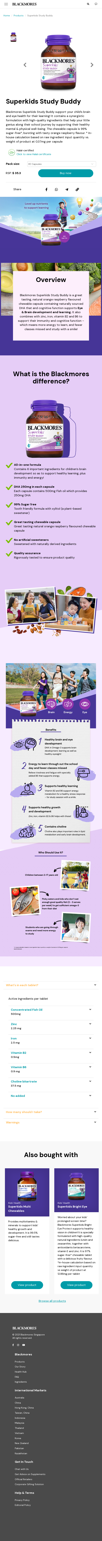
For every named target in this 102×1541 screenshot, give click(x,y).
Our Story (20, 1366)
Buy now (65, 173)
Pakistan (19, 1448)
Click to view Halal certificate (34, 154)
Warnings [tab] (13, 1122)
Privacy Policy (22, 1500)
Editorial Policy (23, 1505)
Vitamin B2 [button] (18, 1053)
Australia (19, 1397)
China (18, 1402)
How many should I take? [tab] (24, 1112)
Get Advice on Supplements (30, 1474)
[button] (88, 4)
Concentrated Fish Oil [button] (26, 1010)
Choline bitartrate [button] (24, 1081)
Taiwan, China (22, 1412)
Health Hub (21, 1371)
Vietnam (19, 1433)
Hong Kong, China (24, 1407)
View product (27, 1285)
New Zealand (22, 1443)
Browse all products (52, 1301)
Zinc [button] (14, 1024)
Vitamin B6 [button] (18, 1067)
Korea (18, 1438)
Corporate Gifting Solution (29, 1484)
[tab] (51, 1012)
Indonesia (20, 1417)
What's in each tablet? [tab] (22, 985)
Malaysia (19, 1422)
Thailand (19, 1427)
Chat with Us (22, 1469)
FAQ (17, 1376)
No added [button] (18, 1096)
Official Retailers (23, 1479)
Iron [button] (14, 1038)
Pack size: (13, 164)
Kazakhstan (21, 1453)
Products (19, 15)
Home (6, 15)
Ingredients (21, 1381)
